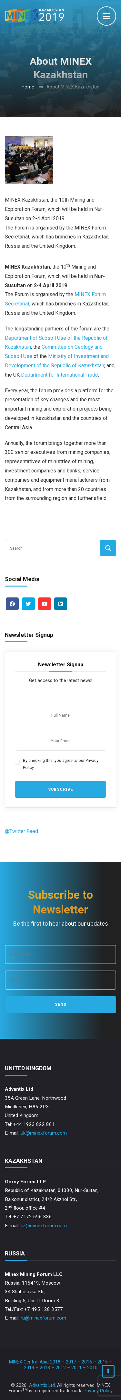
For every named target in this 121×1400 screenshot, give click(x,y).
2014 (29, 1367)
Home (28, 86)
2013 (45, 1367)
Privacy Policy (98, 1390)
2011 (76, 1367)
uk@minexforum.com (44, 1133)
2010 (92, 1367)
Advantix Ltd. (42, 1385)
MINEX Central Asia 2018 (34, 1361)
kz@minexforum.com (44, 1226)
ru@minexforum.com (43, 1318)
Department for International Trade (59, 375)
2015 (102, 1361)
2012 (60, 1367)
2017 (71, 1361)
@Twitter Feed (21, 831)
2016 (87, 1361)
